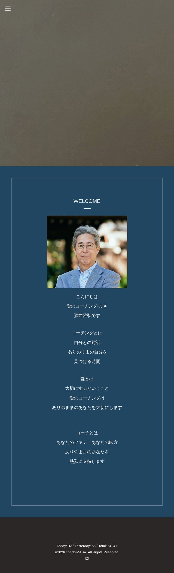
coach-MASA (76, 552)
